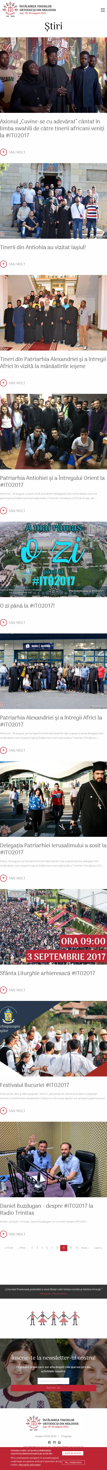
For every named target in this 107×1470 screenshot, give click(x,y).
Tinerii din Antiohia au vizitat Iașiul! (43, 247)
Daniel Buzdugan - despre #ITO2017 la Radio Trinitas (46, 1210)
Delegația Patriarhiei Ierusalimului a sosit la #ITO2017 (53, 849)
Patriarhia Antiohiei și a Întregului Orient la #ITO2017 (52, 482)
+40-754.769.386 (44, 1446)
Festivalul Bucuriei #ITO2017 (34, 1085)
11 (77, 1248)
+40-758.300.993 (77, 1446)
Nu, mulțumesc (73, 1463)
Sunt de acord (73, 1453)
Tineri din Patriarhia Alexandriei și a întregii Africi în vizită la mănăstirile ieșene (53, 363)
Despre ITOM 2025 (45, 1437)
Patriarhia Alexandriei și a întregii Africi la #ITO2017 (51, 721)
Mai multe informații (30, 1465)
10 (71, 1248)
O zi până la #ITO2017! (27, 606)
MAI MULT (17, 153)
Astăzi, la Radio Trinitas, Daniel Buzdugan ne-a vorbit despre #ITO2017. (43, 1222)
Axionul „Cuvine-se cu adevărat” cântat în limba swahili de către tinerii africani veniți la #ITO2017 (52, 128)
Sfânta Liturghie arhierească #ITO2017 (47, 973)
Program (66, 1437)
